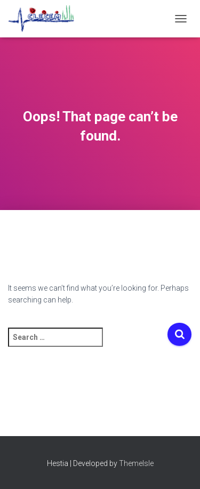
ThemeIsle (136, 463)
